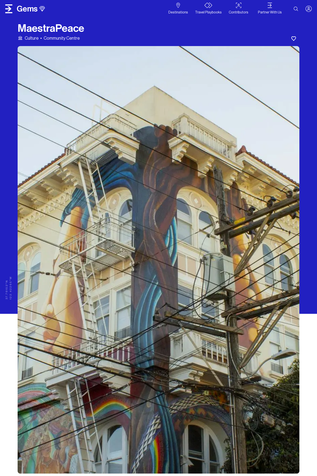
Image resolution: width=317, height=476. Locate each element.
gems (31, 8)
